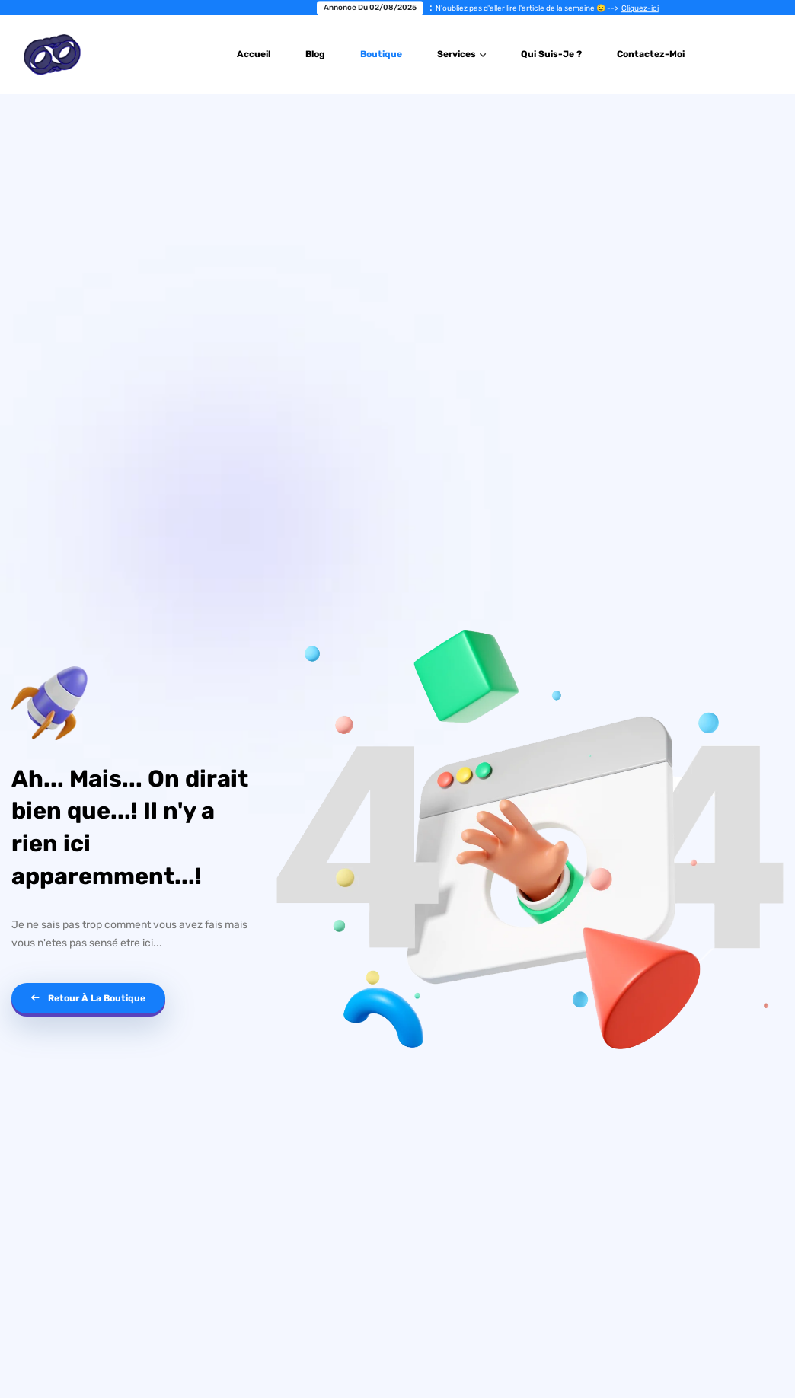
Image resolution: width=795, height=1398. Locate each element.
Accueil (253, 54)
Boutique (381, 54)
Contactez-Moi (651, 54)
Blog (315, 54)
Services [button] (457, 54)
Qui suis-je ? (551, 54)
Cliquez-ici (645, 8)
